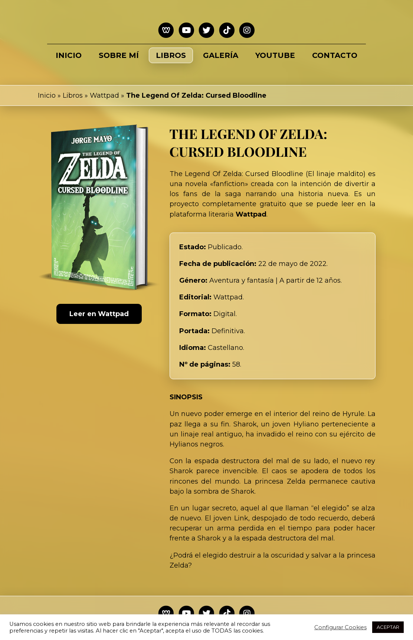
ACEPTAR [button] (388, 627)
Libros (171, 55)
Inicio (69, 55)
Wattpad (104, 95)
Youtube (275, 55)
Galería (220, 55)
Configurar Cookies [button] (340, 627)
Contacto (334, 55)
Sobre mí (119, 55)
